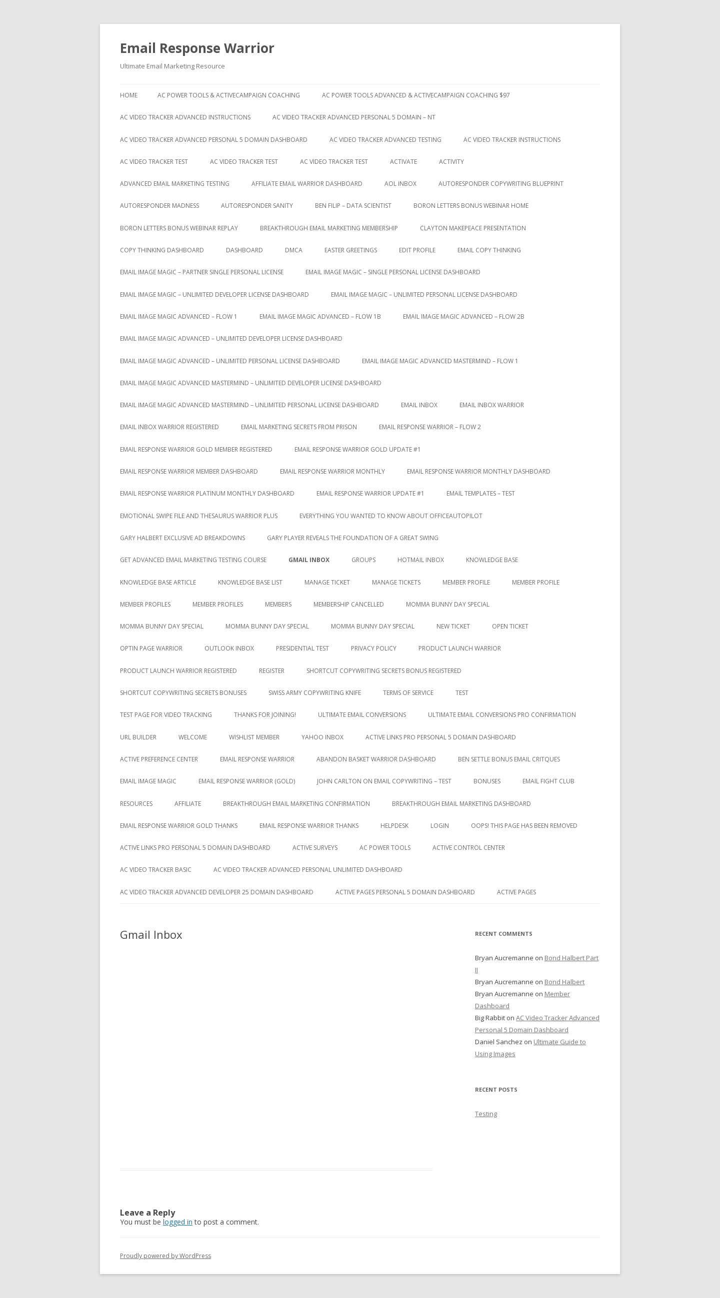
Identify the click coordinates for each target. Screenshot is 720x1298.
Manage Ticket (327, 582)
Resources (136, 803)
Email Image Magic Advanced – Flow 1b (320, 316)
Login (439, 825)
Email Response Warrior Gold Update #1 (357, 449)
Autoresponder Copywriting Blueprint (501, 183)
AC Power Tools (385, 847)
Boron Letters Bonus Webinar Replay (179, 228)
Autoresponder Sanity (257, 205)
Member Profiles (145, 604)
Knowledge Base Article (158, 582)
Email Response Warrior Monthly (332, 471)
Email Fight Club (548, 781)
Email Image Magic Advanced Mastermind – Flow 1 (440, 361)
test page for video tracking (166, 714)
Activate (403, 161)
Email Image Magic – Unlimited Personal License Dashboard (424, 294)
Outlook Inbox (229, 648)
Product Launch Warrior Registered (178, 670)
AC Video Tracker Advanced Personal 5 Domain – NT (354, 117)
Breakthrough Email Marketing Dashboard (461, 803)
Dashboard (244, 250)
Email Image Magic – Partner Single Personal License (202, 272)
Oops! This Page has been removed (524, 825)
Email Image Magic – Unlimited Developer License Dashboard (214, 294)
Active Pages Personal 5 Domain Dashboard (405, 892)
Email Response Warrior (197, 48)
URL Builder (138, 737)
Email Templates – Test (480, 493)
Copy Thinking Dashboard (162, 250)
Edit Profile (417, 250)
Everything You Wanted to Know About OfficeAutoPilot (391, 516)
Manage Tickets (396, 582)
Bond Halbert (564, 981)
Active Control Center (468, 847)
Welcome (192, 737)
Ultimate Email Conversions (362, 714)
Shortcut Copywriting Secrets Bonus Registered (384, 670)
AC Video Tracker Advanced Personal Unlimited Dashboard (308, 869)
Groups (364, 560)
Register (271, 670)
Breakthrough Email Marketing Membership (329, 228)
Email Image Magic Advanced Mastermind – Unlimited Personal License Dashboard (249, 405)
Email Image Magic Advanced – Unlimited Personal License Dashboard (230, 361)
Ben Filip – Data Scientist (353, 205)
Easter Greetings (350, 250)
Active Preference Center (159, 759)
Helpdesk (394, 825)
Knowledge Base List (250, 582)
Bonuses (487, 781)
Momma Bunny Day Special (448, 604)
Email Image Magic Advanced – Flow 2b (463, 316)
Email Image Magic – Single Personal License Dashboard (393, 272)
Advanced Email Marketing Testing (175, 183)
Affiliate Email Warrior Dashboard (307, 183)
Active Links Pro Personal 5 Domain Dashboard (441, 737)
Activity (451, 161)
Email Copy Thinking (489, 250)
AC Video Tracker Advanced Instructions (185, 117)
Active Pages (516, 892)
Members (278, 604)
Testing (486, 1113)
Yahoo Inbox (323, 737)
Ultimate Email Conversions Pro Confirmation (502, 714)
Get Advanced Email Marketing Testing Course (193, 560)
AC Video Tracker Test (154, 161)
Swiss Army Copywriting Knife (314, 692)
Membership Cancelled (349, 604)
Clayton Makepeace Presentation (473, 228)
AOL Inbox (400, 183)
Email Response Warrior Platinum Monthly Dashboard (207, 493)
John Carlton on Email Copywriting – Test (384, 781)
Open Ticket (510, 626)
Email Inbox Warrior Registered (169, 427)
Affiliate (187, 803)
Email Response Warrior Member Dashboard (189, 471)
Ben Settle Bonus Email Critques (509, 759)
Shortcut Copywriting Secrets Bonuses (183, 692)
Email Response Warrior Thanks (309, 825)
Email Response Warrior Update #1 (370, 493)
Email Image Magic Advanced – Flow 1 (179, 316)
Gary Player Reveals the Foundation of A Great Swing (352, 538)
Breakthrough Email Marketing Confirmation (296, 803)
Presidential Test (302, 648)
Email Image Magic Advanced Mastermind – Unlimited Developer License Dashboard (251, 383)
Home (129, 95)
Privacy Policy (373, 648)
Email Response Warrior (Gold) (246, 781)
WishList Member (254, 737)
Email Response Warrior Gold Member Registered (196, 449)
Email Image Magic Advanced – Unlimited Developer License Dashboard (231, 338)
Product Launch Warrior (459, 648)
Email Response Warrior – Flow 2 (430, 427)
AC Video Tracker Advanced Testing (386, 139)
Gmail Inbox (309, 560)
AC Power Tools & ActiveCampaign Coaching (229, 95)
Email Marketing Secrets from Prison (299, 427)
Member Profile (466, 582)
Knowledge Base (492, 560)
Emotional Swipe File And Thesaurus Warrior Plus (199, 516)
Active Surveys (315, 847)
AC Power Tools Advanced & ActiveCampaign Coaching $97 (416, 95)
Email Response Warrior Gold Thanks (179, 825)
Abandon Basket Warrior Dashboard (376, 759)
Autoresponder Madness (159, 205)
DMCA (293, 250)
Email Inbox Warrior (492, 405)
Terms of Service (408, 692)
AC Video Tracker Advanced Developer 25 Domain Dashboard (217, 892)
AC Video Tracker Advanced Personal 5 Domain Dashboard (214, 139)
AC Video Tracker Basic (156, 869)
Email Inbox (419, 405)
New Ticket (453, 626)
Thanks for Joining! (265, 714)
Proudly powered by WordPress (165, 1256)
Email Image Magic (148, 781)
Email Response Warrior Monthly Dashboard (478, 471)
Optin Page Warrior (151, 648)
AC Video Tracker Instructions (512, 139)
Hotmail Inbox (421, 560)
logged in (177, 1222)
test (462, 692)
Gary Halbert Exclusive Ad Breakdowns (182, 538)
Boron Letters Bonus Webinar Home (471, 205)
